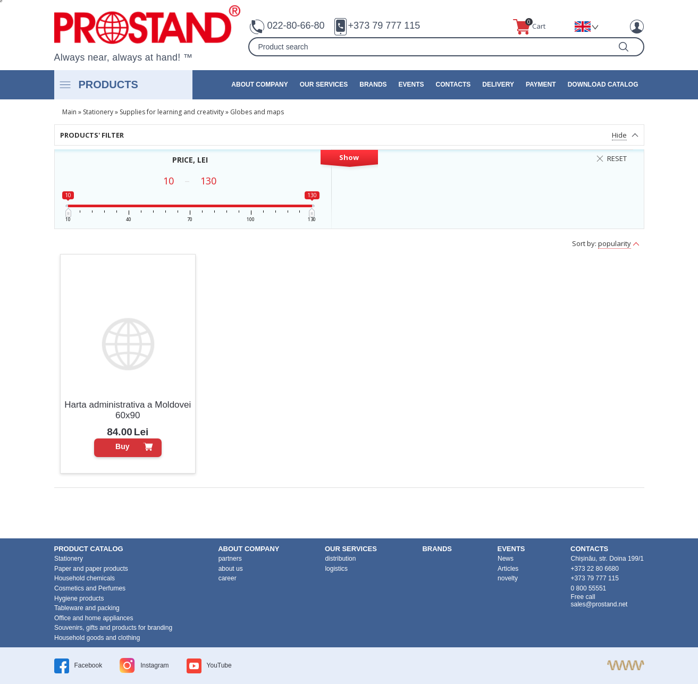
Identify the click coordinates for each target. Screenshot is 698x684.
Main (69, 111)
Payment (541, 84)
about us (230, 568)
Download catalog (603, 84)
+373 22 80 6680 (595, 568)
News (506, 558)
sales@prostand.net (599, 604)
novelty (508, 578)
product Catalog (88, 549)
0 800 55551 (589, 588)
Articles (508, 568)
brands (372, 84)
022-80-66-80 (296, 25)
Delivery (498, 84)
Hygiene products (79, 598)
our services (324, 84)
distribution (340, 558)
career (227, 578)
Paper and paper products (91, 568)
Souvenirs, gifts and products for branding (113, 627)
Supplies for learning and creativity (172, 111)
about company (259, 84)
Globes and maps (257, 111)
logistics (336, 568)
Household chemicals (84, 578)
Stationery (98, 111)
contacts (453, 84)
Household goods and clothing (97, 637)
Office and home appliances (93, 618)
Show (349, 157)
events (411, 84)
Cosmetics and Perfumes (89, 588)
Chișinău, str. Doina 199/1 (607, 558)
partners (230, 558)
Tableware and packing (87, 608)
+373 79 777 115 (384, 25)
